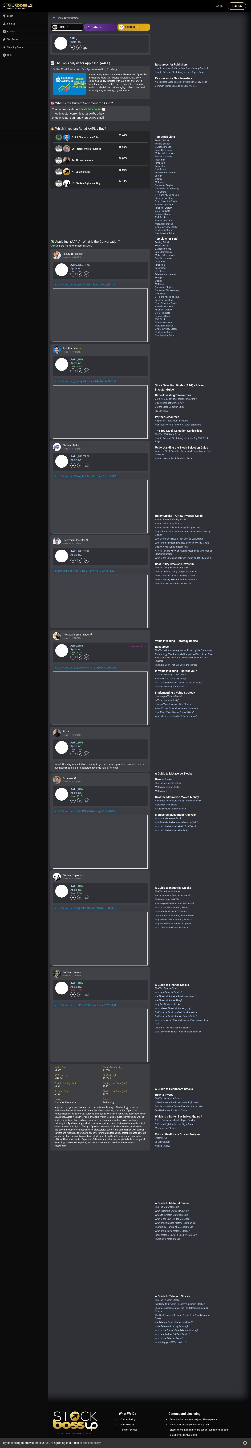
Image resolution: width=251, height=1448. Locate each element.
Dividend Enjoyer (71, 972)
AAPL (73, 38)
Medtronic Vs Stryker (165, 1128)
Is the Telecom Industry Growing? (171, 1326)
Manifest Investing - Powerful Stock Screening (178, 424)
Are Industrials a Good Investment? (172, 895)
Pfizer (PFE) (161, 1138)
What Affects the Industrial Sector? (172, 927)
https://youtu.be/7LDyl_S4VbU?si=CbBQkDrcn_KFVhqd (85, 908)
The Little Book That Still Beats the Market (176, 665)
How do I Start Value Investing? (170, 678)
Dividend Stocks (163, 147)
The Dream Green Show (76, 634)
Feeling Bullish (162, 140)
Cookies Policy (128, 1419)
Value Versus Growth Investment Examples (176, 708)
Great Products (162, 211)
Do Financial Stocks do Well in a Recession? (176, 1012)
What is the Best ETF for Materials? (172, 1219)
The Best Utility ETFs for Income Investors (176, 579)
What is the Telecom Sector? (169, 1338)
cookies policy (91, 1442)
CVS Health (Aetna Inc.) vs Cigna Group (174, 1124)
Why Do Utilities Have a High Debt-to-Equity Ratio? (179, 538)
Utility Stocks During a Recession (171, 546)
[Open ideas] (100, 27)
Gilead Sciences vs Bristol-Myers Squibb (175, 1120)
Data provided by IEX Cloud (183, 1435)
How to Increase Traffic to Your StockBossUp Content (181, 68)
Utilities (158, 179)
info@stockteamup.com (197, 1424)
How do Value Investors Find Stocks (173, 704)
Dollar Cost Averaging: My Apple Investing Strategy (85, 69)
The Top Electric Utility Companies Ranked (176, 571)
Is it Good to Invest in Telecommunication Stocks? (180, 1304)
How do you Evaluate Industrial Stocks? (174, 903)
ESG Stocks (160, 217)
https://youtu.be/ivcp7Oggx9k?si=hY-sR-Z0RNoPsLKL (84, 570)
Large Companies (163, 150)
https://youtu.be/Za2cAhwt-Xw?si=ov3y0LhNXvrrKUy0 (85, 667)
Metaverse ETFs (163, 791)
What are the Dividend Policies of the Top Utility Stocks (182, 542)
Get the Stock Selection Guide (169, 407)
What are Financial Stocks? (168, 992)
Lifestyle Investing (164, 198)
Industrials (160, 159)
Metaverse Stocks (164, 224)
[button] (24, 16)
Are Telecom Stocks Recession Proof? (174, 1322)
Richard (66, 731)
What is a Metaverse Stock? (168, 818)
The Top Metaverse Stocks (168, 783)
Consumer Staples (164, 185)
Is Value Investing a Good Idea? (170, 674)
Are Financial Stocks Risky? (168, 1000)
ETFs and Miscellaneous (167, 195)
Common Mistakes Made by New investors (176, 86)
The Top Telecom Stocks (167, 1300)
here (216, 1429)
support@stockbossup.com (203, 1419)
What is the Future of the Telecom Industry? (176, 1330)
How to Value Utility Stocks (168, 523)
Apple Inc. (75, 41)
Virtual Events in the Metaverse (170, 808)
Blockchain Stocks (164, 230)
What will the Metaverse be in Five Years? (175, 826)
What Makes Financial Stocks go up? (173, 1008)
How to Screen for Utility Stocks (170, 519)
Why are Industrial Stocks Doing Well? (173, 923)
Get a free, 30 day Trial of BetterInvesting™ (176, 399)
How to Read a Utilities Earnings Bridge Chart (177, 527)
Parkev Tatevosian (72, 253)
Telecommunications (165, 172)
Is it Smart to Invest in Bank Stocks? (172, 1027)
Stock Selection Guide (166, 201)
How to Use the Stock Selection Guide (173, 458)
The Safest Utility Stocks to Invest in (173, 583)
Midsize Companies (165, 153)
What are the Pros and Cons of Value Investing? (178, 682)
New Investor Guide (164, 233)
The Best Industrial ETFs (167, 899)
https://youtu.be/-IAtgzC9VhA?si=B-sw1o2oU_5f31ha (84, 284)
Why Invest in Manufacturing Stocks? (173, 919)
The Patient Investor (74, 540)
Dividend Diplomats (73, 875)
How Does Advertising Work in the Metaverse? (178, 800)
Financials (160, 163)
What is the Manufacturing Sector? (172, 907)
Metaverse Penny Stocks (167, 787)
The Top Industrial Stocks (167, 891)
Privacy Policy (127, 1424)
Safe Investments (163, 220)
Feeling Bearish (162, 143)
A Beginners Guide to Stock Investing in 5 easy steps (181, 82)
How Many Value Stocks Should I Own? (174, 712)
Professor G (69, 778)
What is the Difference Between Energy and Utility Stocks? (183, 558)
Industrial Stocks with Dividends (171, 911)
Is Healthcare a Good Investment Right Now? (177, 1102)
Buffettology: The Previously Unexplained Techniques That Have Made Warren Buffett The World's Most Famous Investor (184, 657)
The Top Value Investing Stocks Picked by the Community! (183, 650)
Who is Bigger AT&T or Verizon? (170, 1342)
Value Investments (164, 204)
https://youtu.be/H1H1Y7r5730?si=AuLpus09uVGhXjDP (85, 1005)
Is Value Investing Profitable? (169, 686)
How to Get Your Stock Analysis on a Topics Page (179, 72)
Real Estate (160, 191)
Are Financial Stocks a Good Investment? (175, 996)
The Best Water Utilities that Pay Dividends (176, 575)
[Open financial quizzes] (67, 27)
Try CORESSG (161, 411)
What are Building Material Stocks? (172, 1231)
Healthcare (160, 169)
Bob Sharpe (69, 348)
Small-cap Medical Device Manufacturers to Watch (180, 1106)
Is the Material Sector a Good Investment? (176, 1235)
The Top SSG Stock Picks (167, 434)
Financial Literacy (163, 207)
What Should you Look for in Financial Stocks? (178, 1031)
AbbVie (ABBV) (162, 1146)
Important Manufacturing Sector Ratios (174, 915)
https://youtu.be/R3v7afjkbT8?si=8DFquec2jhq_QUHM (85, 476)
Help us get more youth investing (171, 420)
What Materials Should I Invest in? (172, 1211)
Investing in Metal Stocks (167, 1239)
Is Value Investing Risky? (167, 700)
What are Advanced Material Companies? (175, 1223)
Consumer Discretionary (167, 188)
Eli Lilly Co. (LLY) (163, 1142)
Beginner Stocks (163, 214)
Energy (158, 175)
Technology (160, 166)
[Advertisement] (100, 215)
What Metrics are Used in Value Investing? (176, 716)
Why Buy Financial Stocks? (168, 1004)
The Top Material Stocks (167, 1207)
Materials (159, 182)
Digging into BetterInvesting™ (169, 403)
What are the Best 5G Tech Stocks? (172, 1334)
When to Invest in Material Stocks (171, 1215)
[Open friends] (133, 27)
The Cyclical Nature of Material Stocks (174, 1227)
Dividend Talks (70, 445)
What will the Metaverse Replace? (171, 830)
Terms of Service (129, 1429)
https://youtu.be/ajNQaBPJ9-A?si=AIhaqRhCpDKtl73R (84, 811)
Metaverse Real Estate (166, 804)
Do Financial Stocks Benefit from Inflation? (176, 1016)
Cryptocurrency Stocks (166, 227)
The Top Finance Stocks (167, 988)
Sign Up (237, 6)
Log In (219, 6)
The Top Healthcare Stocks (168, 1098)
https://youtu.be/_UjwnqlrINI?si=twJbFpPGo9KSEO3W (85, 381)
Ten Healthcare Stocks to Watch (171, 1110)
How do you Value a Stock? (168, 696)
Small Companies (163, 156)
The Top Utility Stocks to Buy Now (171, 567)
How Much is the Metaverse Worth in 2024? (176, 822)
